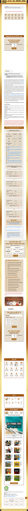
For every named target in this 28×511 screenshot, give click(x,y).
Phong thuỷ (18, 0)
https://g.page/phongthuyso (10, 496)
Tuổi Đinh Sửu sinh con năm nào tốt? (13, 270)
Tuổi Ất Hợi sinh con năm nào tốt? (13, 285)
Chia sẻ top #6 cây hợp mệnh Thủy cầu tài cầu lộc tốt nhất (14, 435)
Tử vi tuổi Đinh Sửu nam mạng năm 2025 (14, 262)
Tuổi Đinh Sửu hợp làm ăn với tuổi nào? (14, 264)
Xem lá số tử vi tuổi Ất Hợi (12, 290)
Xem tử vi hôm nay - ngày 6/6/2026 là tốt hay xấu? (13, 150)
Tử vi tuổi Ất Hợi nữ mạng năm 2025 (14, 279)
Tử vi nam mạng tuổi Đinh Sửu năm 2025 (14, 152)
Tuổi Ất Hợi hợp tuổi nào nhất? (13, 284)
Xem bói (23, 0)
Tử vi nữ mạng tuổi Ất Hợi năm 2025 (14, 153)
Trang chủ (4, 0)
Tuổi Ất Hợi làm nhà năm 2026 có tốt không (15, 282)
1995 (20, 136)
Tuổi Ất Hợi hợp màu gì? (12, 289)
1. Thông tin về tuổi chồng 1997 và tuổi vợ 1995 (14, 75)
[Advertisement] (14, 27)
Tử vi (14, 0)
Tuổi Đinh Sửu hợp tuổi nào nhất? (13, 268)
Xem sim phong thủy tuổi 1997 (12, 271)
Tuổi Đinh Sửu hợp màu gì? (12, 273)
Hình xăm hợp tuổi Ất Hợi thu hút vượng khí (13, 163)
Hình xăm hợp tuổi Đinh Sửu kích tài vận (14, 160)
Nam (11, 317)
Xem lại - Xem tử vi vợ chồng (14, 222)
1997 (14, 136)
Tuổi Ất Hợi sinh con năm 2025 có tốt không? (13, 158)
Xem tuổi (9, 0)
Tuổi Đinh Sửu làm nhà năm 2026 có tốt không (14, 266)
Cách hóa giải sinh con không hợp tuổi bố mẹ (13, 227)
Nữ (14, 317)
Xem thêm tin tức (14, 483)
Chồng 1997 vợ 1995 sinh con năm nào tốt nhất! (13, 147)
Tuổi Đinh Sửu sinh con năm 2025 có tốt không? (13, 156)
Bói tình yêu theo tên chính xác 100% (13, 230)
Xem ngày (4, 2)
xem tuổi (11, 95)
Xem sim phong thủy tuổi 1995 (13, 287)
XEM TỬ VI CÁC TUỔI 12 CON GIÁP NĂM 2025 (14, 11)
